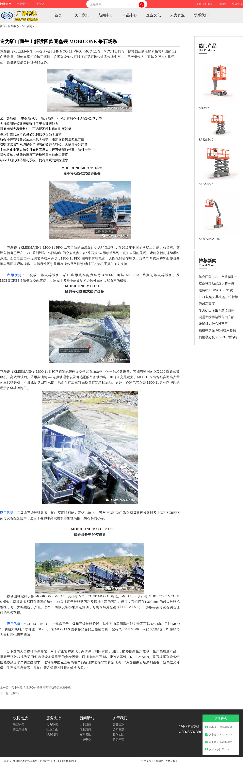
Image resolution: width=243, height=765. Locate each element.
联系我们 (201, 15)
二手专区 (39, 3)
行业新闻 (85, 729)
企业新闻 (26, 26)
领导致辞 (118, 724)
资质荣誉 (118, 739)
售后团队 (118, 734)
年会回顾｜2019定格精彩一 (218, 277)
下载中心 (85, 739)
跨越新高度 (207, 303)
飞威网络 (158, 761)
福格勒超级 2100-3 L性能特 (218, 337)
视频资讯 (85, 734)
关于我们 (82, 15)
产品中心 (22, 3)
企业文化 (153, 15)
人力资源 (177, 15)
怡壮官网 (5, 3)
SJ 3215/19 (206, 139)
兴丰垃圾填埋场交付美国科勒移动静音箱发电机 (41, 687)
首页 (58, 15)
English (222, 3)
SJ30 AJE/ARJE (209, 238)
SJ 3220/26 (206, 184)
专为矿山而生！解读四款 (216, 310)
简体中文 (237, 3)
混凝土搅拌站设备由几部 (216, 317)
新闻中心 (106, 15)
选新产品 (19, 724)
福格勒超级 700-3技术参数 (217, 330)
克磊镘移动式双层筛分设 (216, 283)
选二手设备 (20, 729)
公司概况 (118, 729)
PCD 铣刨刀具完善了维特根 (218, 297)
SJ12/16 (204, 107)
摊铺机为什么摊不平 (213, 323)
